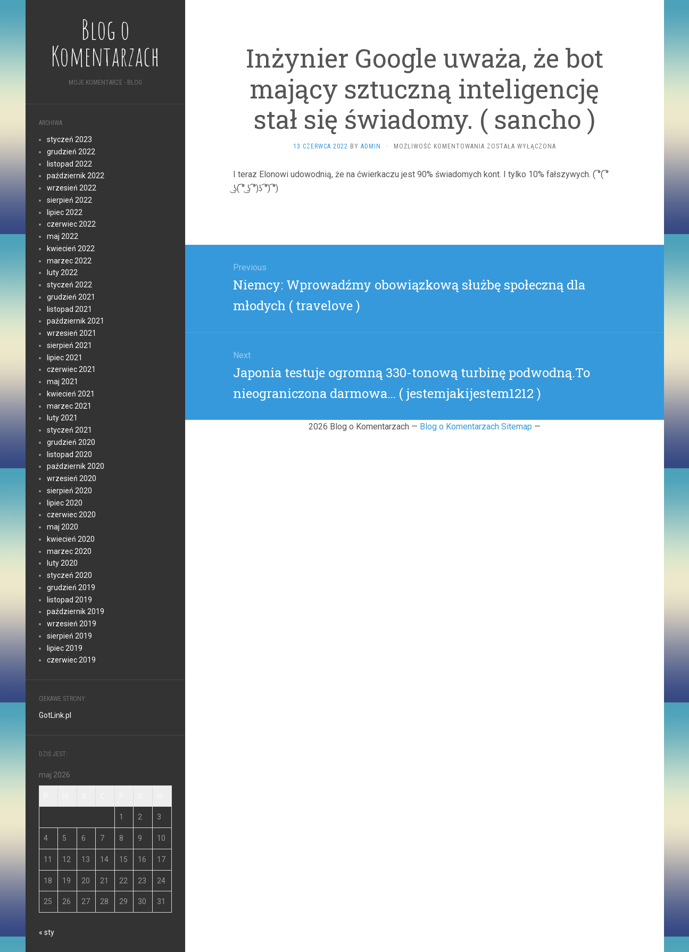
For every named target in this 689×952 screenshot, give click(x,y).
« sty (46, 932)
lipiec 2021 (64, 357)
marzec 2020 (69, 551)
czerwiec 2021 (71, 369)
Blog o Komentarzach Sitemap (476, 426)
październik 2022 (75, 175)
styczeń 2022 (69, 284)
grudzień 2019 (71, 587)
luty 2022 (62, 272)
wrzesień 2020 (71, 478)
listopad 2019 (69, 599)
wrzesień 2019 (71, 623)
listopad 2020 (69, 454)
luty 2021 (62, 417)
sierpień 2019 (69, 636)
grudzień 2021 (71, 297)
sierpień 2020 (69, 490)
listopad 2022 (69, 164)
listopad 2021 (69, 309)
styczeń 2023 (69, 139)
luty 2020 (62, 563)
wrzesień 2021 (71, 333)
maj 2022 (62, 236)
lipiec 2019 (64, 648)
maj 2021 (62, 381)
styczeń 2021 (69, 430)
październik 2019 (75, 611)
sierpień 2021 (69, 345)
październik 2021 (75, 321)
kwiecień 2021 (71, 394)
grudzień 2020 (71, 442)
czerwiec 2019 (71, 660)
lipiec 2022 (64, 212)
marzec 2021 (69, 406)
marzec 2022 (69, 260)
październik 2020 (75, 466)
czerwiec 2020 (71, 514)
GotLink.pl (55, 715)
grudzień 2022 (71, 151)
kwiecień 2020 (71, 539)
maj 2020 (62, 527)
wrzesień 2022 (71, 188)
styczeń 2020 (69, 575)
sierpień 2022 (69, 200)
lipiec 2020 (64, 503)
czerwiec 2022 (71, 224)
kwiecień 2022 (71, 248)
